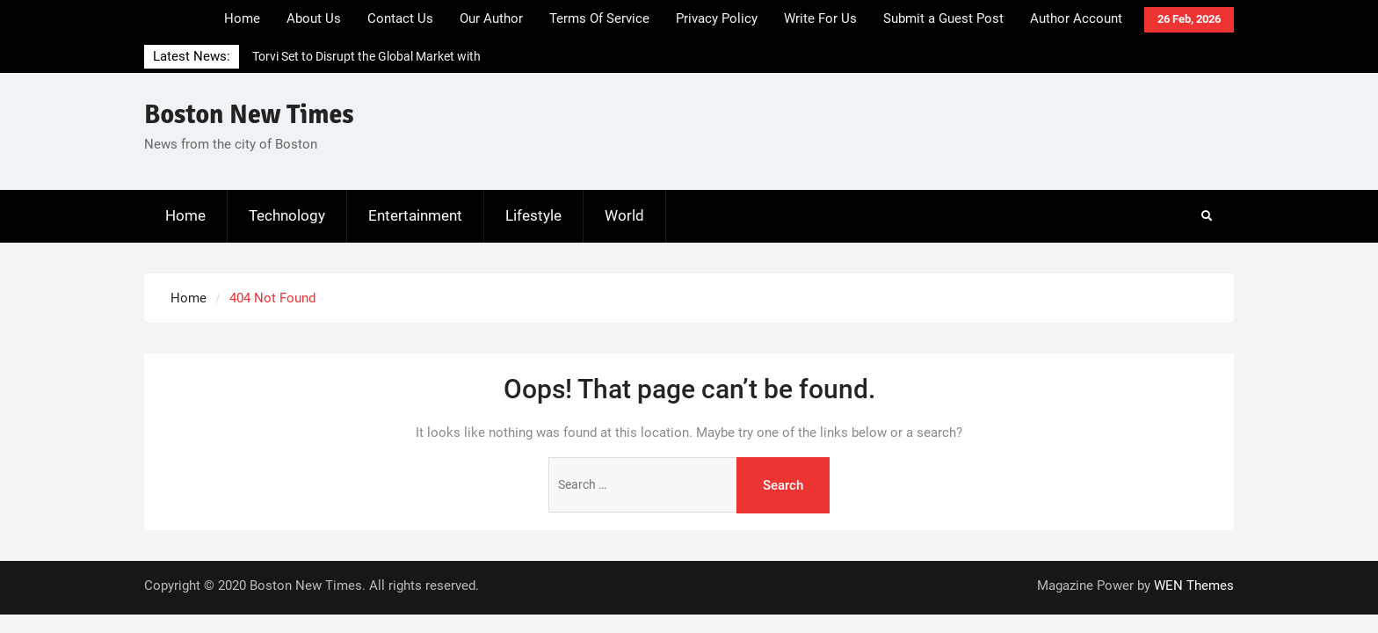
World (624, 215)
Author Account (1076, 18)
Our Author (491, 18)
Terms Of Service (599, 18)
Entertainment (415, 215)
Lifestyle (533, 215)
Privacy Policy (717, 18)
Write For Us (820, 18)
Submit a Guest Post (943, 18)
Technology (287, 215)
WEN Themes (1194, 585)
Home (242, 18)
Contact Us (400, 18)
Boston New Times (249, 114)
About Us (313, 18)
